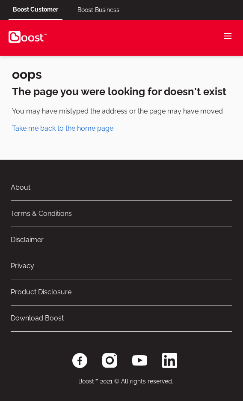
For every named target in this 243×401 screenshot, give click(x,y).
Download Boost (37, 318)
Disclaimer (27, 240)
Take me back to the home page (62, 128)
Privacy (22, 266)
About (20, 187)
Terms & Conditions (41, 213)
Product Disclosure (41, 292)
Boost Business (98, 9)
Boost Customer (35, 9)
